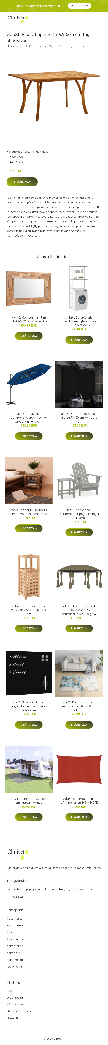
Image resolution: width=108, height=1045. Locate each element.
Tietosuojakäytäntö (19, 1011)
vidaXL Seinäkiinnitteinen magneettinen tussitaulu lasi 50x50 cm (29, 706)
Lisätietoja (22, 181)
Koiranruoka (15, 959)
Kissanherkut (15, 918)
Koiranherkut (15, 946)
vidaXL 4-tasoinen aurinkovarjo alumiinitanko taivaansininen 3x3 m (29, 417)
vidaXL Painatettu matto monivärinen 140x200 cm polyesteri (79, 706)
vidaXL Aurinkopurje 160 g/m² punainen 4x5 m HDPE (79, 800)
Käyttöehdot (15, 1004)
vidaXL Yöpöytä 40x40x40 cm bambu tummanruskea (29, 512)
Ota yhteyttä (15, 997)
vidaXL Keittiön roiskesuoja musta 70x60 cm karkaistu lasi (79, 417)
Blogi (10, 990)
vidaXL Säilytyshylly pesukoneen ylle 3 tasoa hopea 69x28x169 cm (79, 321)
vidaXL (44, 151)
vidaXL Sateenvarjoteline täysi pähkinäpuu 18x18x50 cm (29, 610)
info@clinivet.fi (16, 897)
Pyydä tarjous (79, 5)
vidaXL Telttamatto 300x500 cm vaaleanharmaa (28, 800)
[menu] (97, 19)
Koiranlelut (13, 953)
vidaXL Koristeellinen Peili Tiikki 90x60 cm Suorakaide (28, 319)
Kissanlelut (13, 932)
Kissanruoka (15, 939)
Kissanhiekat (15, 925)
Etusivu (11, 46)
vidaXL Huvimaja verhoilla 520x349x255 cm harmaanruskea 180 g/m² (79, 610)
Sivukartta (13, 1018)
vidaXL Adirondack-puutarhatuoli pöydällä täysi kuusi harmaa (79, 514)
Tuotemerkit (31, 151)
